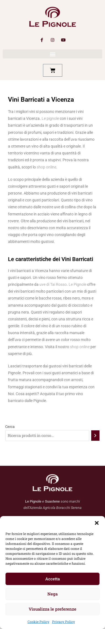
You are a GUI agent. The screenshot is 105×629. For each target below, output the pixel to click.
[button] (96, 523)
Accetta (52, 578)
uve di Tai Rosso (53, 284)
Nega (52, 594)
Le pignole (50, 118)
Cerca (10, 426)
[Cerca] (95, 435)
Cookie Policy (38, 621)
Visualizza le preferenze (52, 609)
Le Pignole (77, 284)
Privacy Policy (63, 621)
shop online (46, 167)
